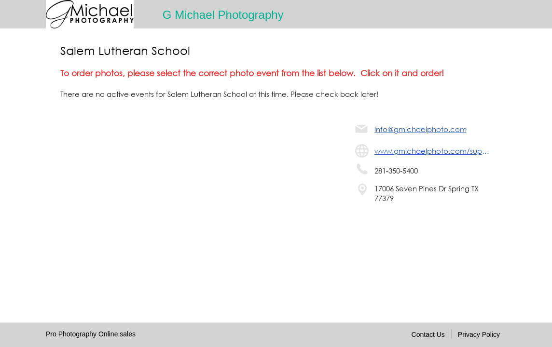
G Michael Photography (223, 14)
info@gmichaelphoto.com (420, 129)
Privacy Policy (479, 334)
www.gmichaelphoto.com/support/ (433, 151)
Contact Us (428, 334)
